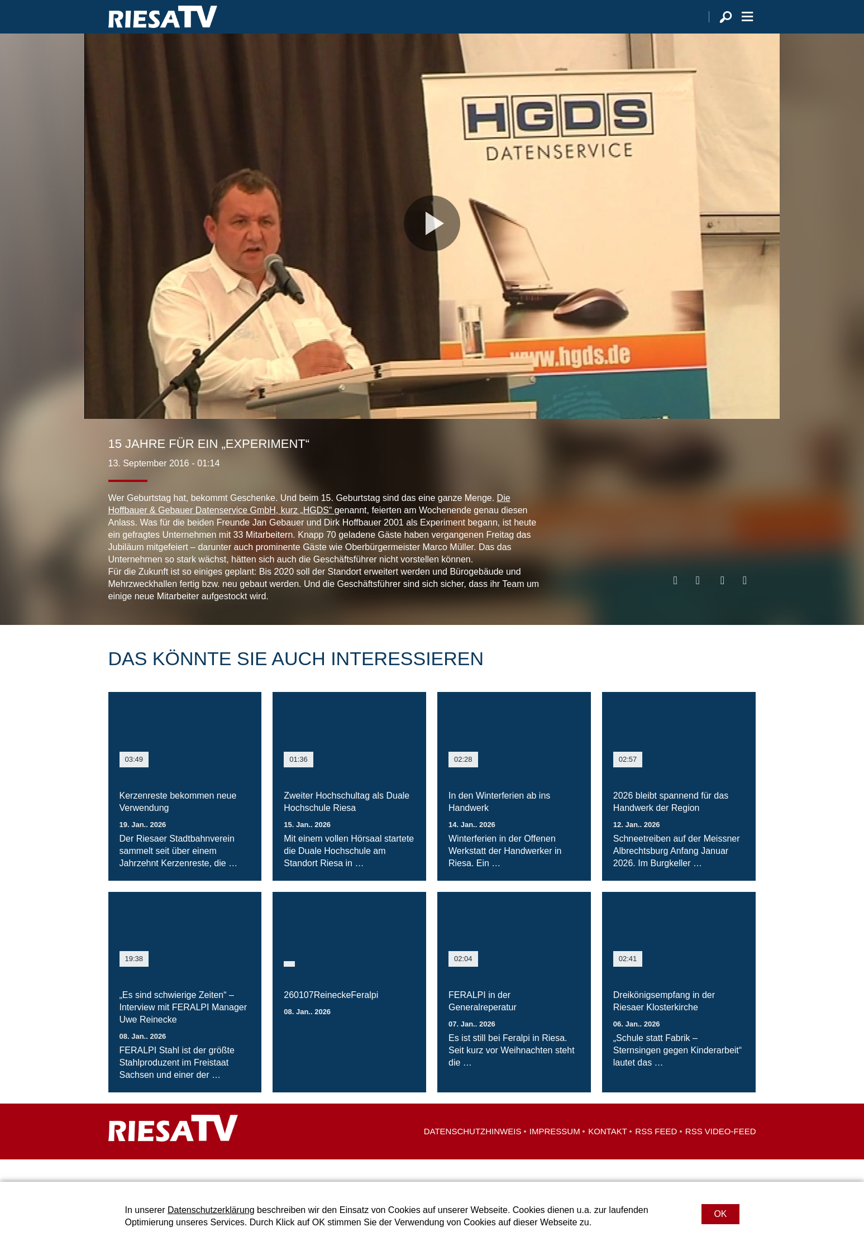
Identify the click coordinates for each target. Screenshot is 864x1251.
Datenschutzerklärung (211, 1210)
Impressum (554, 1153)
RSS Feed (656, 1153)
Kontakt (607, 1153)
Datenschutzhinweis (473, 1153)
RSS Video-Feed (720, 1153)
